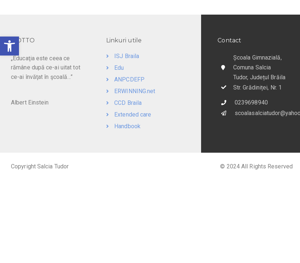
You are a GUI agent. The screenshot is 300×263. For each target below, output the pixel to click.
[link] (9, 46)
